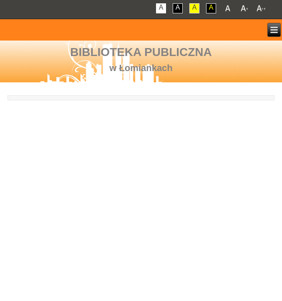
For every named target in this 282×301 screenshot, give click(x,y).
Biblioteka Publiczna (141, 52)
